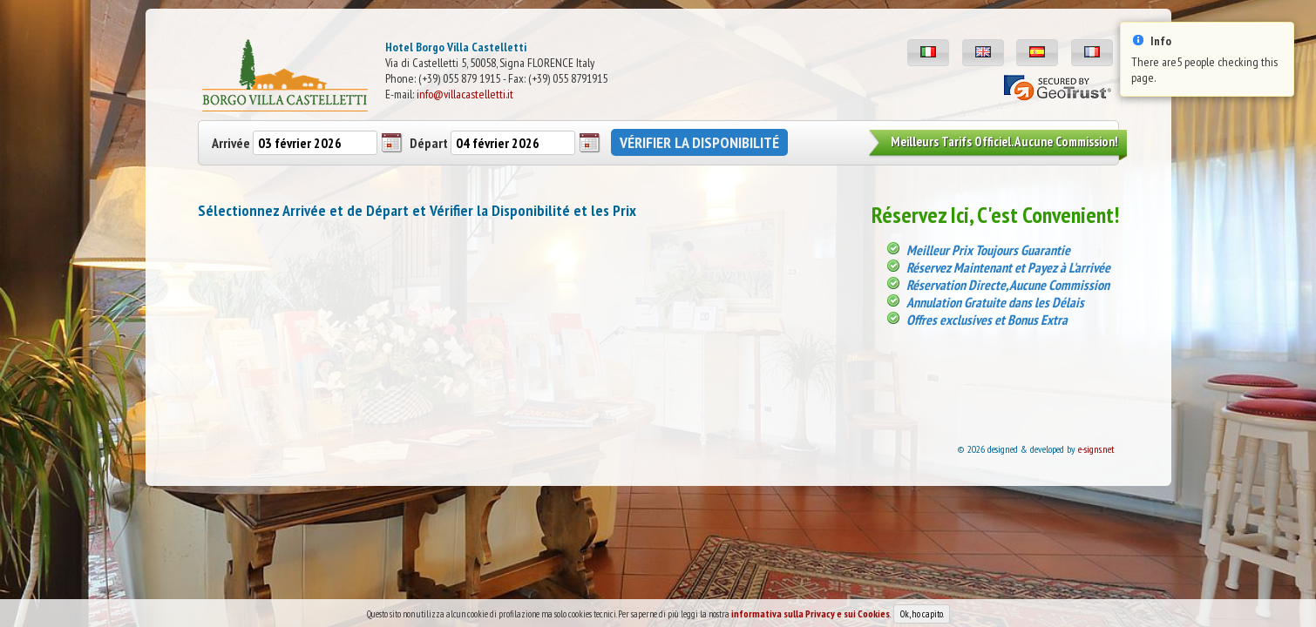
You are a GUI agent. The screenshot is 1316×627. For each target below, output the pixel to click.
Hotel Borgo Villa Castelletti (455, 47)
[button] (928, 52)
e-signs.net (1096, 448)
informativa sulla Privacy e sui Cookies (810, 617)
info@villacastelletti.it (465, 94)
